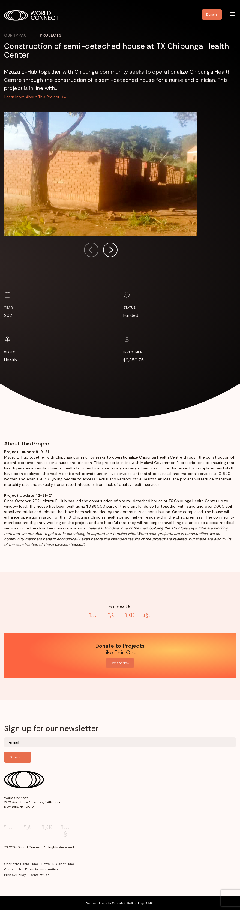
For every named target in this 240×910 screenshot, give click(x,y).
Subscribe (18, 757)
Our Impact (16, 35)
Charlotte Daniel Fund (21, 864)
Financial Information (41, 869)
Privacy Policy (15, 875)
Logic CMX (145, 903)
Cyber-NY (118, 903)
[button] (110, 251)
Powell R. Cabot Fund (57, 864)
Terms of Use (39, 875)
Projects (50, 35)
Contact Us (13, 869)
